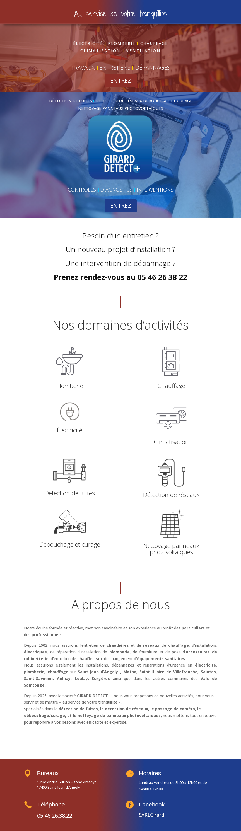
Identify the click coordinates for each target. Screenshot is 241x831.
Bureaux (54, 773)
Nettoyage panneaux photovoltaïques (171, 548)
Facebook (158, 804)
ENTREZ (120, 80)
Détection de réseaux (171, 494)
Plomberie (69, 385)
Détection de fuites (70, 493)
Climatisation (171, 441)
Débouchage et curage (69, 544)
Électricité (69, 430)
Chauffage (171, 385)
